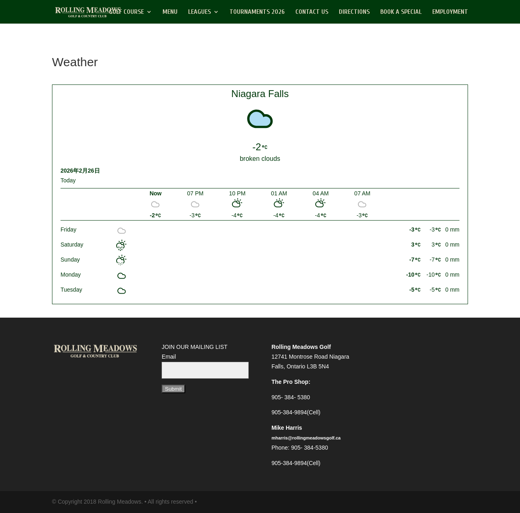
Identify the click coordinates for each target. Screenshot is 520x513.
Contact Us (311, 12)
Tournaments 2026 (257, 12)
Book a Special (401, 12)
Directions (354, 12)
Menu (170, 12)
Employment (450, 12)
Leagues (199, 12)
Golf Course (126, 12)
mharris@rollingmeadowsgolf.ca (305, 437)
